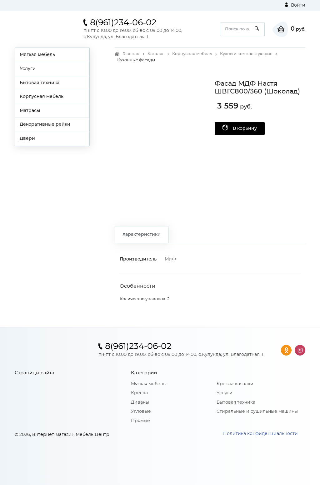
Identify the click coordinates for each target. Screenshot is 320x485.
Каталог (156, 54)
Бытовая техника (39, 83)
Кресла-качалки (235, 384)
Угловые (141, 411)
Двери (27, 138)
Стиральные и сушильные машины (257, 411)
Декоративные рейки (45, 124)
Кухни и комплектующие (246, 54)
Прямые (140, 421)
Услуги (28, 69)
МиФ (170, 259)
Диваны (140, 402)
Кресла (139, 393)
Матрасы (30, 111)
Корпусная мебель (41, 96)
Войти (295, 5)
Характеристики (141, 234)
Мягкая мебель (37, 55)
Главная (130, 54)
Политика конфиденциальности (260, 434)
